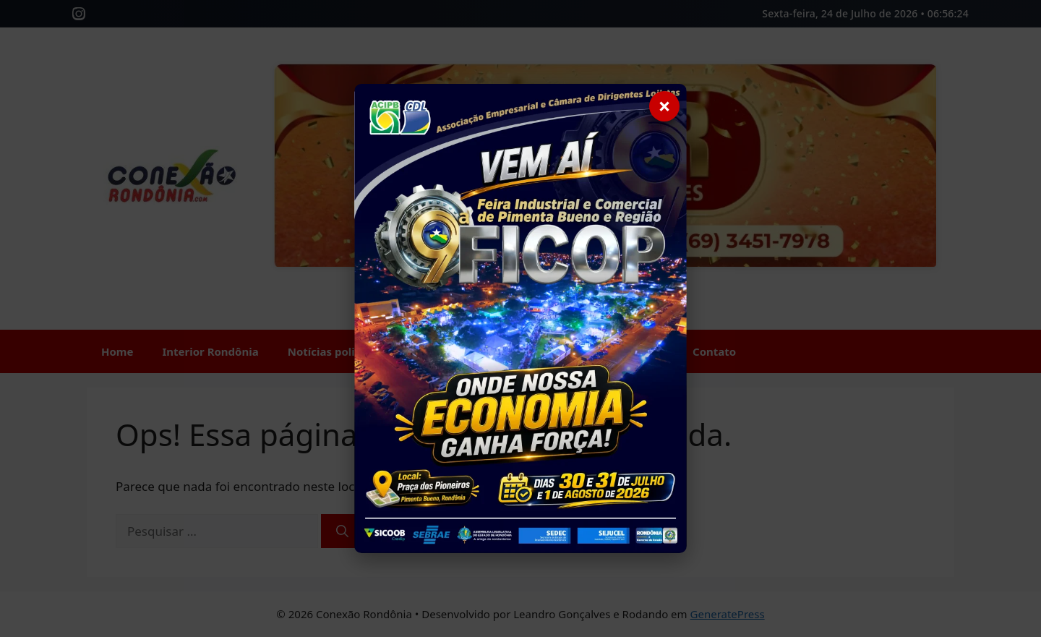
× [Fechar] (664, 106)
